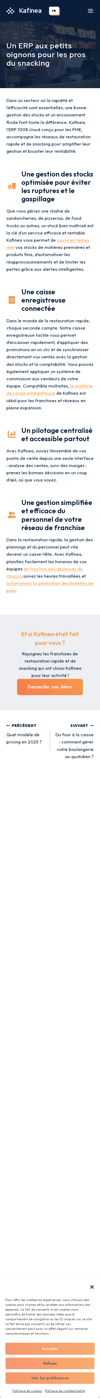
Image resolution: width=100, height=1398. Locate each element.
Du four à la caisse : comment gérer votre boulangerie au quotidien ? (74, 740)
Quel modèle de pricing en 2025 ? (26, 733)
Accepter (50, 1349)
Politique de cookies (27, 1391)
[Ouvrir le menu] (90, 11)
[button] (92, 1287)
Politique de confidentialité (65, 1391)
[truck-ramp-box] (11, 186)
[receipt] (11, 300)
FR (54, 11)
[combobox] (54, 11)
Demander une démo (50, 686)
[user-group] (11, 515)
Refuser (50, 1363)
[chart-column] (11, 434)
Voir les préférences (50, 1378)
